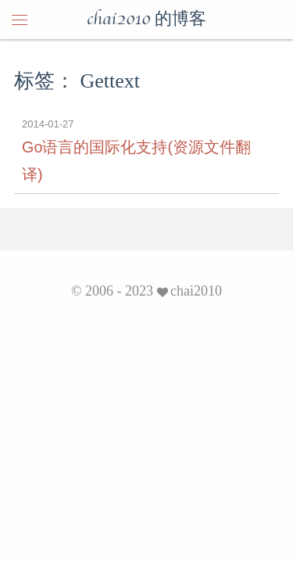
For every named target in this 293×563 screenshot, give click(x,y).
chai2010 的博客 (146, 19)
